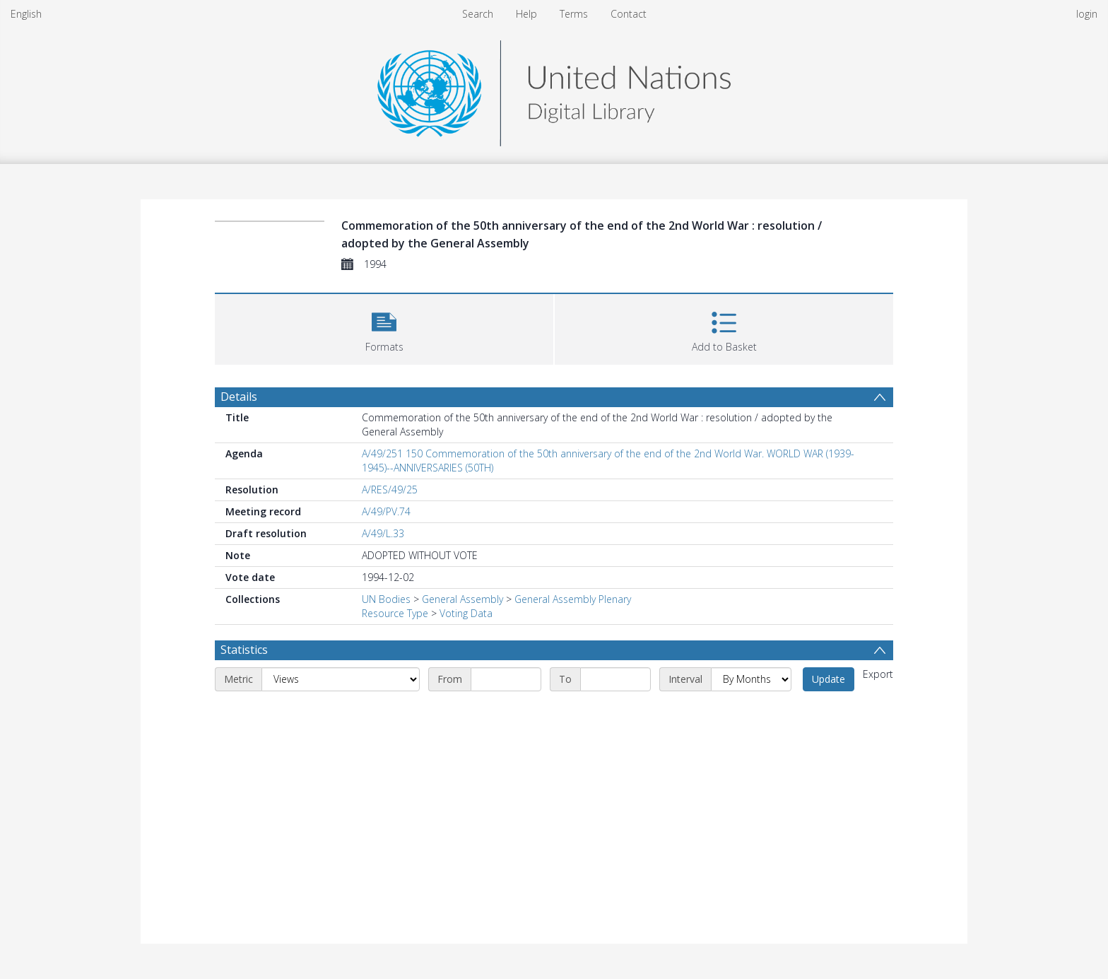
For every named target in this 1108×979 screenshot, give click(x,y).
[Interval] (751, 679)
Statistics (244, 649)
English (26, 13)
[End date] (615, 679)
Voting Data (466, 613)
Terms (574, 13)
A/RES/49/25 (390, 489)
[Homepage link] (554, 89)
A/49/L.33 (383, 533)
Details (238, 396)
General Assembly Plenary (572, 599)
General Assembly (462, 599)
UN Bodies (386, 599)
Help (526, 13)
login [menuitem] (1086, 13)
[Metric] (340, 679)
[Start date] (506, 679)
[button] (384, 327)
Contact (629, 13)
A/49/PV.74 (386, 511)
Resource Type (395, 613)
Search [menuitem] (477, 13)
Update (828, 679)
